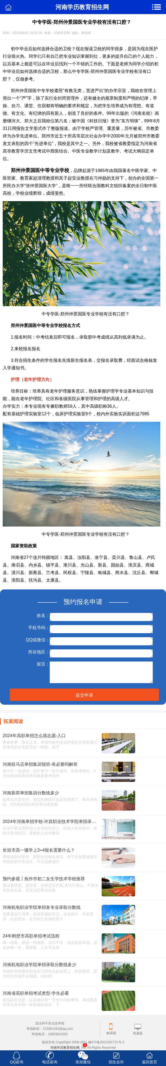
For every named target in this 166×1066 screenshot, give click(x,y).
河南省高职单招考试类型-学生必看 (36, 993)
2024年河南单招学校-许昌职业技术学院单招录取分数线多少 (60, 821)
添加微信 (83, 1062)
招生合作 (116, 1062)
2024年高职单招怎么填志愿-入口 (34, 735)
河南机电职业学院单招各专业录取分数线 (42, 907)
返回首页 (149, 1062)
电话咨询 (49, 1062)
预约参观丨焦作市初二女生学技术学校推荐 (44, 878)
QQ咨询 (17, 1062)
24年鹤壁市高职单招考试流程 (31, 936)
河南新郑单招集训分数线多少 (31, 793)
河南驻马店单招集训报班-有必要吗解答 (40, 764)
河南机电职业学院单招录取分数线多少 (39, 964)
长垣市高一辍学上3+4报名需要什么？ (39, 850)
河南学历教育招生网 (64, 1048)
